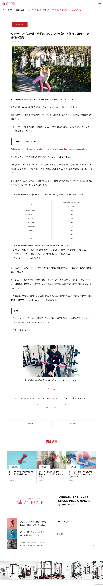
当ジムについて (51, 389)
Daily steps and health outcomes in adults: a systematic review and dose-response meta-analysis (49, 149)
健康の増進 (20, 25)
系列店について (51, 407)
